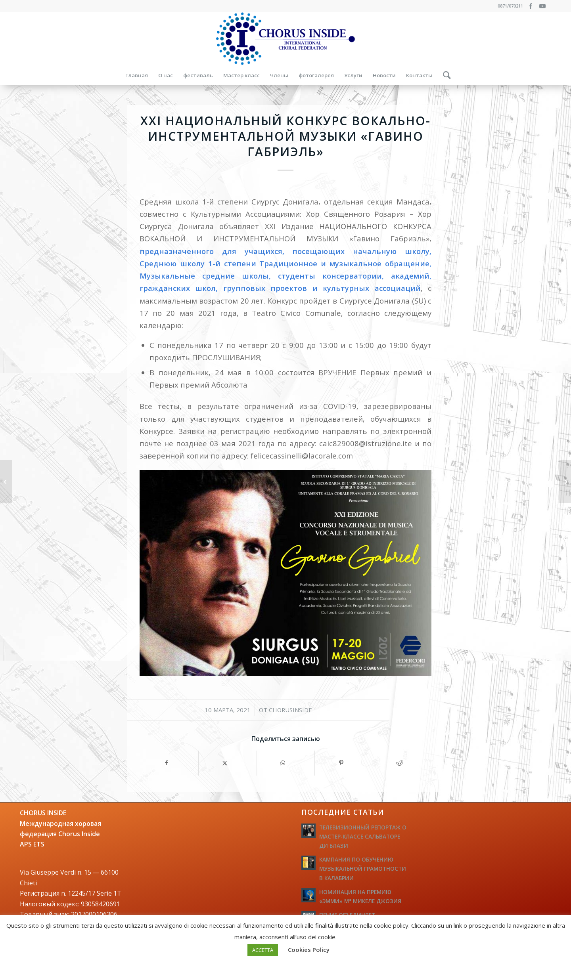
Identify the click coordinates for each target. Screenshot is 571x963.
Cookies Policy (309, 949)
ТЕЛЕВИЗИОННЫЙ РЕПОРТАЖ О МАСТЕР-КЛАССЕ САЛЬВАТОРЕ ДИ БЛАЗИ (362, 836)
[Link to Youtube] (545, 6)
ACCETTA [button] (262, 949)
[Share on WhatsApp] (286, 763)
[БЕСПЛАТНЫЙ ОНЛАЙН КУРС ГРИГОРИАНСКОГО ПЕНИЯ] (565, 481)
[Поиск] (444, 75)
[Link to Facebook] (533, 6)
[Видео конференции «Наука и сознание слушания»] (6, 481)
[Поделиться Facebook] (169, 763)
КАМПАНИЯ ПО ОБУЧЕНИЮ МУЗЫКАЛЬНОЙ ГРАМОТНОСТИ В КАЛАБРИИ (362, 868)
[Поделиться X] (228, 763)
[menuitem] (136, 75)
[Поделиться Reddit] (402, 763)
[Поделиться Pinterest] (344, 763)
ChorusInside (290, 710)
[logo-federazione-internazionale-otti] (285, 38)
